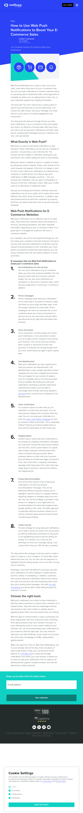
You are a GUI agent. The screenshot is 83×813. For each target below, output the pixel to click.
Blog (12, 21)
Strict (14, 787)
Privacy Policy (48, 734)
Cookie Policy (61, 734)
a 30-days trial (26, 653)
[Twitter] (39, 727)
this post (21, 393)
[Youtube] (49, 727)
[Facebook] (44, 727)
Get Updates (41, 698)
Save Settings (41, 805)
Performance (17, 794)
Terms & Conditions (33, 734)
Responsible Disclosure (41, 736)
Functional (16, 790)
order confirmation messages (38, 419)
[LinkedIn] (34, 727)
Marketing (16, 798)
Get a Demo (67, 5)
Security (72, 734)
